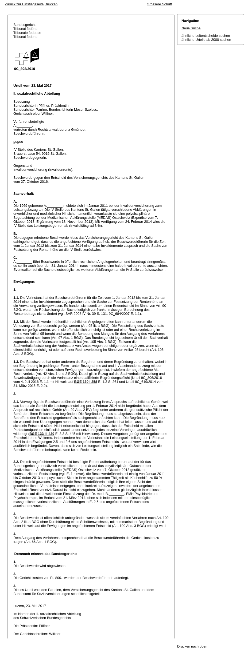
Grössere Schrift (159, 4)
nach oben (199, 646)
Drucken (51, 4)
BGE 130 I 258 (85, 382)
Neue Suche (191, 28)
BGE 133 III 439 (41, 434)
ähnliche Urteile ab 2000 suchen (206, 40)
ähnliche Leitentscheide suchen (205, 36)
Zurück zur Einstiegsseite (24, 4)
